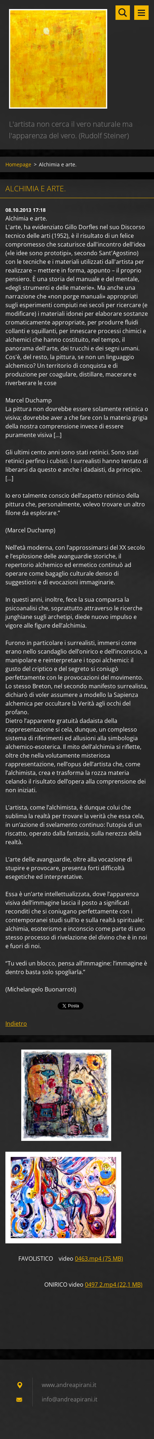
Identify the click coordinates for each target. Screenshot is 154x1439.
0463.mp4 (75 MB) (99, 1259)
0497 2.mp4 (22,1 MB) (113, 1284)
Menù (141, 12)
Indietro (16, 1024)
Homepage (18, 164)
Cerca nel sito (123, 12)
